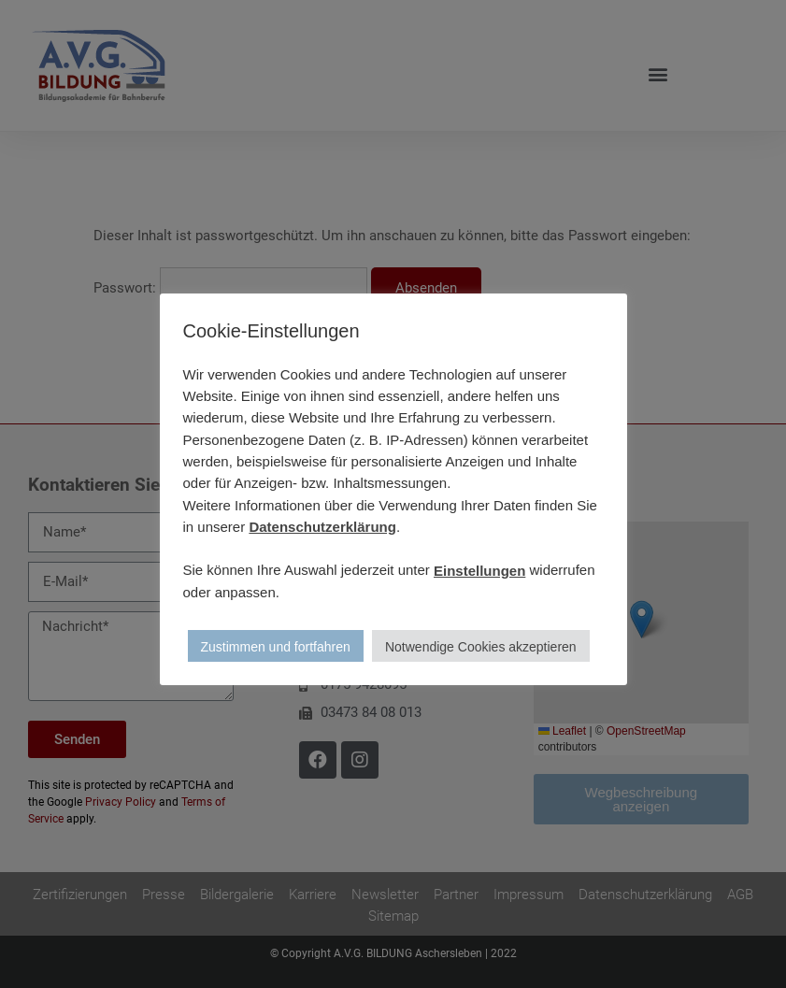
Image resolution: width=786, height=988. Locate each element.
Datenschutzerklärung (322, 527)
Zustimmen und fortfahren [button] (275, 646)
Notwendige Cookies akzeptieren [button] (481, 646)
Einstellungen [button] (479, 571)
